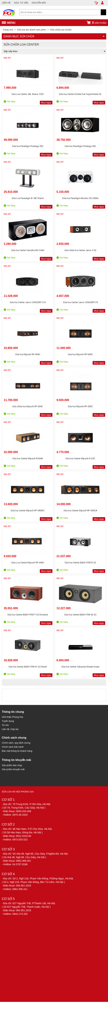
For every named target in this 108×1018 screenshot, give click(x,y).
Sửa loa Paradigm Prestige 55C (27, 146)
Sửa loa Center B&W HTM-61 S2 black (27, 666)
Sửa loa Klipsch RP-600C (80, 354)
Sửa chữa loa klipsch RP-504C (27, 406)
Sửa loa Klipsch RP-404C (27, 354)
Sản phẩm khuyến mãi (13, 769)
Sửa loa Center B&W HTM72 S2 (80, 562)
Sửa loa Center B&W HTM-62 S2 (80, 614)
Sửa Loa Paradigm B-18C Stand (28, 198)
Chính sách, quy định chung (16, 742)
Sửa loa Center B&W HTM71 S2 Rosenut (27, 614)
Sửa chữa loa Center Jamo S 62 (80, 250)
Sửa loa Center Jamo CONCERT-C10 (28, 302)
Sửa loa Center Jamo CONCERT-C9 (80, 302)
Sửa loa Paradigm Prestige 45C (80, 146)
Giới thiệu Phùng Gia (12, 717)
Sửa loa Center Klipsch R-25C (80, 458)
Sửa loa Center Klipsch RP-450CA (80, 510)
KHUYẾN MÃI (39, 2)
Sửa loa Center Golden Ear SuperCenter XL (80, 94)
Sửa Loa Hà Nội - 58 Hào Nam (25, 780)
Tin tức (5, 725)
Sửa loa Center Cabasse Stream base (80, 666)
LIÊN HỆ (6, 2)
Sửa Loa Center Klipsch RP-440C (27, 562)
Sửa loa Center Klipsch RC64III (27, 458)
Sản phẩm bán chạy (12, 765)
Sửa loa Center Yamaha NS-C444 (27, 250)
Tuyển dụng (8, 721)
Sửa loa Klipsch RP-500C (80, 406)
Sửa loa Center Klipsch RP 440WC (28, 510)
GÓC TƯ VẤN (21, 2)
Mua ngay (46, 102)
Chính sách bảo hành (13, 747)
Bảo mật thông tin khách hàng (17, 751)
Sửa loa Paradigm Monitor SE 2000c (80, 198)
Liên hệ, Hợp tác (10, 729)
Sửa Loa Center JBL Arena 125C (28, 94)
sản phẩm (96, 22)
